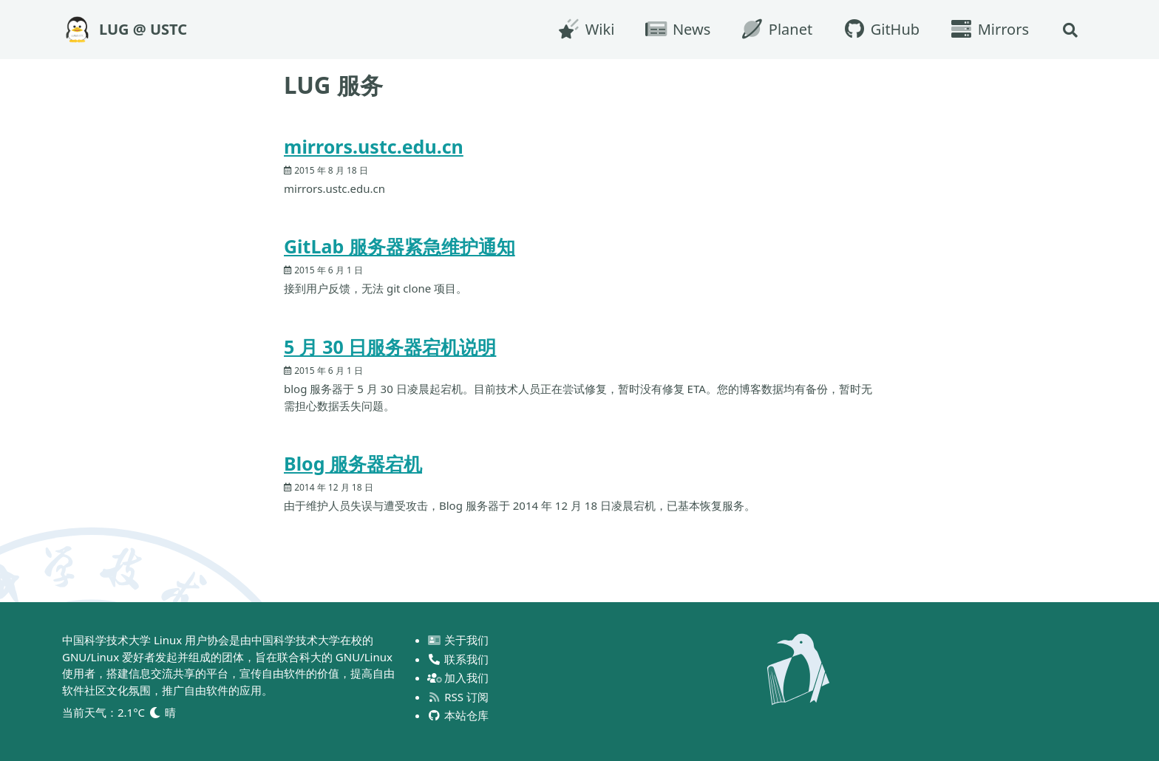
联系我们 (458, 659)
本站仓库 (458, 715)
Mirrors (989, 29)
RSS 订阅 (458, 696)
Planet (776, 29)
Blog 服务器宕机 (353, 463)
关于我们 (458, 639)
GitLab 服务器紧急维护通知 (399, 246)
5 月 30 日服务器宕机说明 (390, 346)
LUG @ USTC (143, 29)
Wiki (585, 29)
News (677, 29)
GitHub (881, 29)
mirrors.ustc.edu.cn (373, 146)
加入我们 (458, 677)
